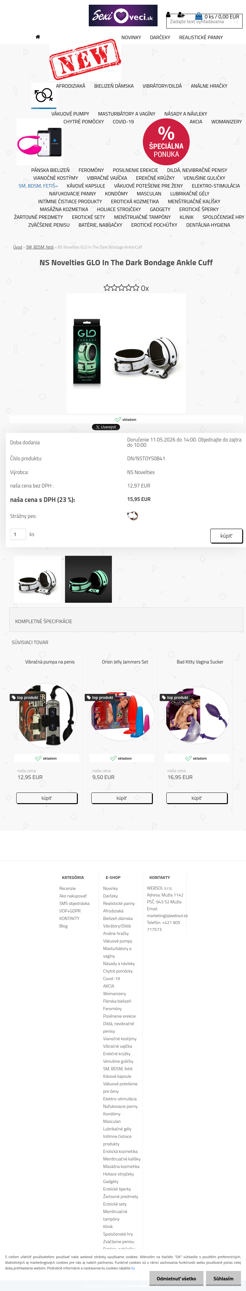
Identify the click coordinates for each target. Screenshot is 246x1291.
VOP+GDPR (70, 910)
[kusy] (18, 534)
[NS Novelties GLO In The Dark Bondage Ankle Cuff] (126, 296)
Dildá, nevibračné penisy (197, 170)
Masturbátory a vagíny (126, 114)
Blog (63, 925)
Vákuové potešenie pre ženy (148, 186)
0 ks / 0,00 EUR (222, 17)
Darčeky (160, 37)
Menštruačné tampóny (142, 217)
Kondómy (116, 193)
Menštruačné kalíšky (194, 201)
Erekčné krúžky (155, 178)
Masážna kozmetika (64, 209)
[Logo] (123, 15)
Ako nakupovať (73, 895)
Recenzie (67, 888)
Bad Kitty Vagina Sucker (200, 661)
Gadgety (160, 209)
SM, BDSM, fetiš (40, 247)
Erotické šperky (198, 209)
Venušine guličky (204, 178)
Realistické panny (201, 37)
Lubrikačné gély (189, 193)
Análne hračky (209, 86)
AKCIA (173, 141)
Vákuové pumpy (70, 114)
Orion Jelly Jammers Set (125, 661)
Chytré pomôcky (60, 141)
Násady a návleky (185, 114)
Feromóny (91, 170)
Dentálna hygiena (208, 225)
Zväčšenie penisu (49, 225)
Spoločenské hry (118, 1234)
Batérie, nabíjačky (100, 225)
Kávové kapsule (86, 186)
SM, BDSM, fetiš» (38, 186)
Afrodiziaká (58, 96)
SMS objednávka (74, 903)
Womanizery (226, 121)
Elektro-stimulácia (216, 186)
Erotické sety (88, 217)
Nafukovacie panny (72, 193)
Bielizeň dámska (113, 86)
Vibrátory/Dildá (162, 86)
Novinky (95, 57)
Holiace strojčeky (119, 209)
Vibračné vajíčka (107, 178)
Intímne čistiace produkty (70, 201)
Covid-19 (123, 121)
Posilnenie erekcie (135, 170)
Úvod (17, 247)
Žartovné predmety (38, 217)
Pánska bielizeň (50, 170)
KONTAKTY (69, 918)
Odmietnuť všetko (175, 1278)
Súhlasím (223, 1278)
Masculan (149, 193)
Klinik (187, 217)
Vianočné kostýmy (55, 178)
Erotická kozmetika (135, 201)
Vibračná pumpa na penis (50, 661)
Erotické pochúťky (154, 225)
